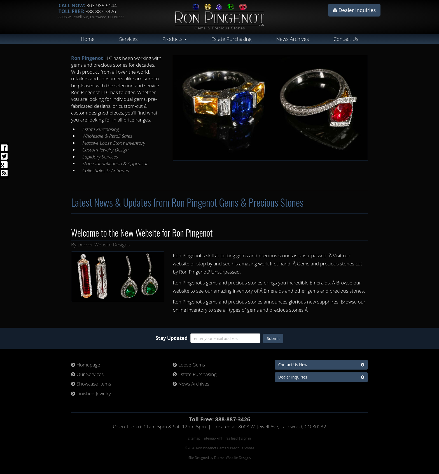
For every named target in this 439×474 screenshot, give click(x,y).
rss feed (232, 438)
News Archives (292, 39)
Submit (273, 338)
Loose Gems (189, 364)
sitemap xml (213, 438)
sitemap (194, 438)
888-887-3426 (100, 11)
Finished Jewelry (91, 393)
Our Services (87, 374)
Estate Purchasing (231, 39)
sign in (246, 438)
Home (87, 39)
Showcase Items (91, 383)
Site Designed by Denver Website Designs (219, 457)
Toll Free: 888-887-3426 (219, 419)
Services (128, 39)
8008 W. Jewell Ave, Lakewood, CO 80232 (91, 16)
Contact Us (345, 39)
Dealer (354, 10)
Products (174, 39)
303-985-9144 (102, 5)
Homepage (85, 364)
